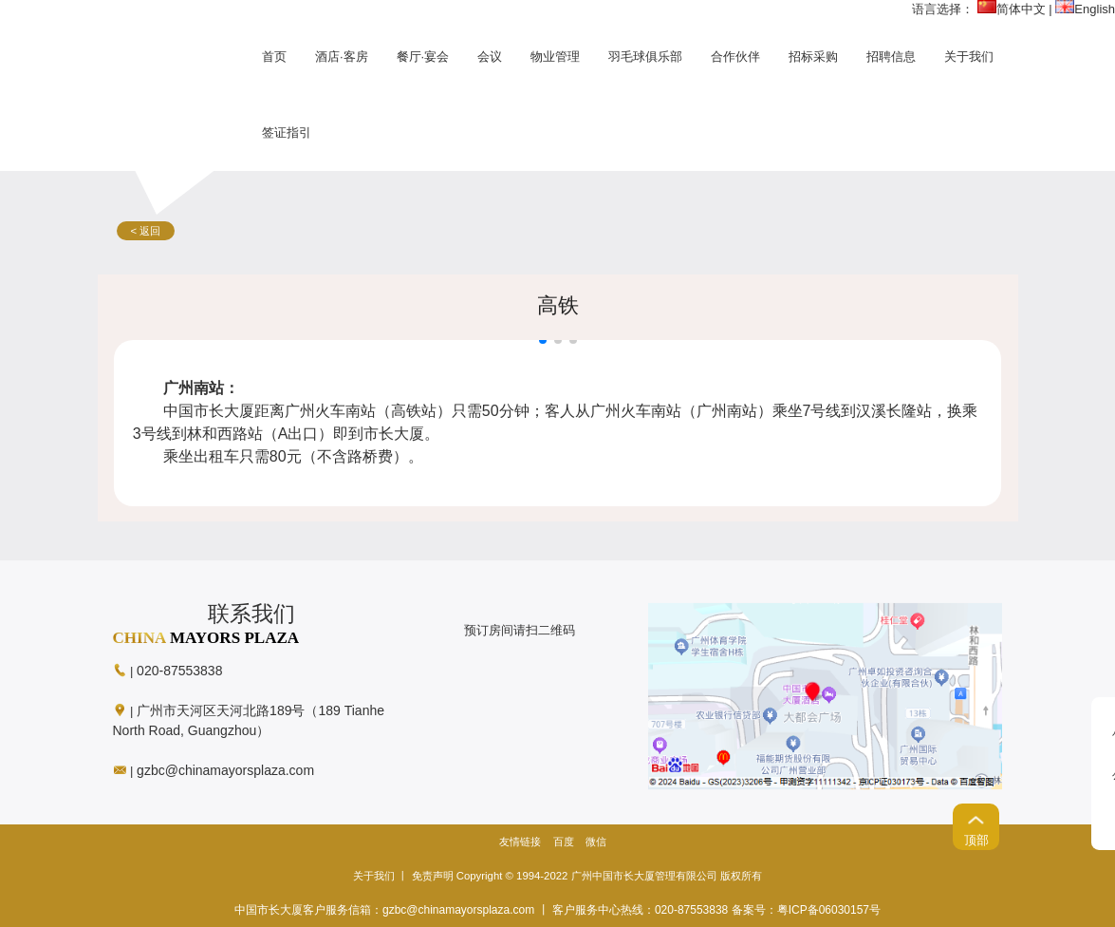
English (1085, 9)
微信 (595, 841)
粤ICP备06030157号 (829, 910)
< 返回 (146, 230)
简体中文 (1011, 9)
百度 (563, 841)
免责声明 (433, 875)
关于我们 (374, 875)
